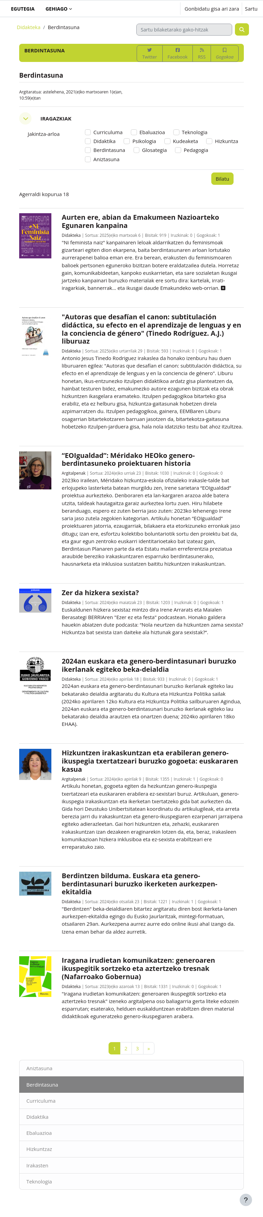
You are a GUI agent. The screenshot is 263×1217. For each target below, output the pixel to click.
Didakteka (28, 27)
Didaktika (37, 1116)
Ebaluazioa (39, 1132)
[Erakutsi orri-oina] (246, 1200)
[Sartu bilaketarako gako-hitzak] (184, 30)
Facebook (177, 54)
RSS (201, 54)
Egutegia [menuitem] (23, 8)
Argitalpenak (73, 473)
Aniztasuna (39, 1068)
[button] (154, 8)
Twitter (149, 54)
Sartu (251, 8)
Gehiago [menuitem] (56, 8)
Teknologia (39, 1181)
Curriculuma (40, 1100)
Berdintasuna (42, 1084)
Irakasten (37, 1165)
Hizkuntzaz (39, 1148)
